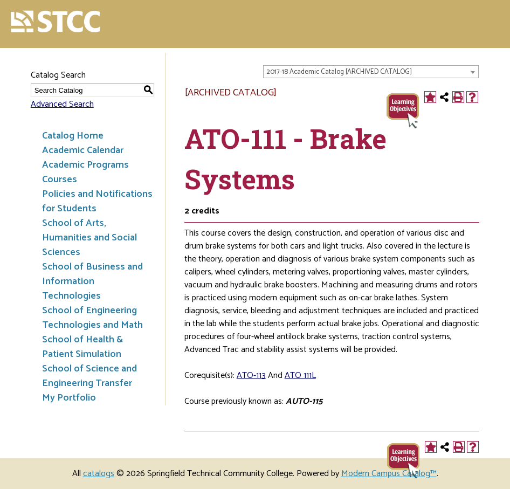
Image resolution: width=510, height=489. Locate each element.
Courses (59, 179)
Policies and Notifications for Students (97, 201)
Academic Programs (85, 165)
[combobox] (371, 71)
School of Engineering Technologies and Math (92, 317)
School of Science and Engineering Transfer (89, 376)
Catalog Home (73, 136)
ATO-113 (251, 375)
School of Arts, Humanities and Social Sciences (89, 237)
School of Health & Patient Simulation (82, 347)
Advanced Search (62, 104)
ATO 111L (300, 375)
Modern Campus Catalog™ (389, 473)
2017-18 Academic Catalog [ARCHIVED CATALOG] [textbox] (339, 72)
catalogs (98, 473)
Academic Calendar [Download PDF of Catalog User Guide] (82, 150)
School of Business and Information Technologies (92, 281)
